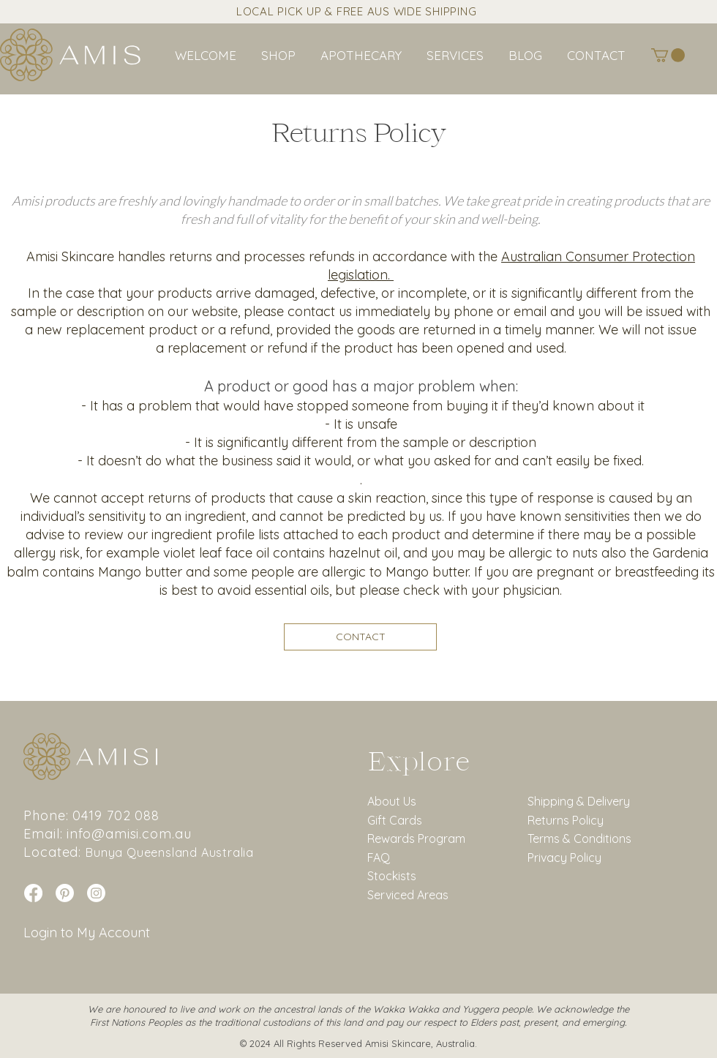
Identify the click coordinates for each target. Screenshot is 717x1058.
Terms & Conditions (579, 838)
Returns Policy (566, 820)
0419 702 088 (115, 815)
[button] (455, 55)
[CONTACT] (360, 636)
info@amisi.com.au (129, 833)
